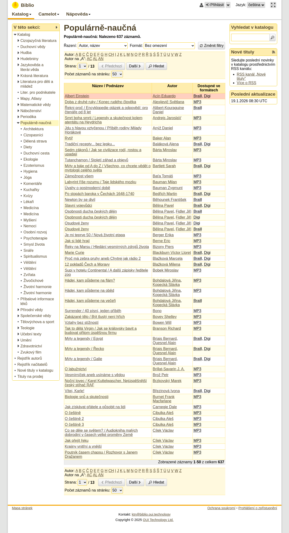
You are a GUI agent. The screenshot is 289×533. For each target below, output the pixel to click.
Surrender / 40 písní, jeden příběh (93, 311)
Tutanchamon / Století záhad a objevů (96, 160)
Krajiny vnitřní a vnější (83, 446)
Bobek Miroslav (165, 270)
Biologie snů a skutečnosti (87, 397)
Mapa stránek (22, 508)
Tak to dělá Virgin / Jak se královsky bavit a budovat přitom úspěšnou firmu (101, 330)
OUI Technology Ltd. (158, 520)
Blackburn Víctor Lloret (172, 253)
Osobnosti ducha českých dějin (91, 211)
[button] (228, 5)
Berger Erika (163, 235)
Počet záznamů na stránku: (87, 74)
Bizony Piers (163, 247)
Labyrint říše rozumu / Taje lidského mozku (100, 182)
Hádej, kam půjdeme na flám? (90, 280)
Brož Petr (160, 375)
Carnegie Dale (165, 407)
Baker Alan (162, 138)
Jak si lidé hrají (77, 241)
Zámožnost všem (79, 176)
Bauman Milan (165, 182)
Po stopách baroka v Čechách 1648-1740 (99, 194)
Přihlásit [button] (215, 5)
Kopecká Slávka (166, 285)
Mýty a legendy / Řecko (84, 349)
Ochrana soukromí (221, 508)
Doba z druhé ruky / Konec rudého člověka (100, 102)
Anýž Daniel (163, 128)
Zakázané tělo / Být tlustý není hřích (95, 317)
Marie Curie (74, 253)
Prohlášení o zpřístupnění (258, 508)
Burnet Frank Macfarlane (163, 399)
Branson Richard (167, 328)
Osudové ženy (77, 223)
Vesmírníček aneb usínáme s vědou (95, 375)
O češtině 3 (74, 425)
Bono (157, 311)
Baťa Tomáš (163, 176)
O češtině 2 (74, 419)
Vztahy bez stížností (82, 323)
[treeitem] (36, 35)
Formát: (136, 46)
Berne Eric (161, 241)
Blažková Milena (166, 264)
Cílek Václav (163, 430)
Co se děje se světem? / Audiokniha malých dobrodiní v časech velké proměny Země (101, 432)
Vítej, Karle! (74, 391)
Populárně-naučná (100, 27)
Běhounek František (169, 200)
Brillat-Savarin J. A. (168, 369)
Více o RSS (246, 83)
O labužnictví (76, 369)
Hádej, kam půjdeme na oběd (89, 291)
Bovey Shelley (164, 317)
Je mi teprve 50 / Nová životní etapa (95, 235)
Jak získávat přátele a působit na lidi (95, 407)
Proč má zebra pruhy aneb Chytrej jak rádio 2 (103, 258)
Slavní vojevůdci (78, 205)
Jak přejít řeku (76, 441)
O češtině (73, 413)
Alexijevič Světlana (168, 102)
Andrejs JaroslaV (167, 118)
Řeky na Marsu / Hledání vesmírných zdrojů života (107, 247)
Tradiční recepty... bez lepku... (90, 144)
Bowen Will (162, 323)
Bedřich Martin (165, 194)
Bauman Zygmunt (167, 188)
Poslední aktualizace (253, 94)
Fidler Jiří (183, 211)
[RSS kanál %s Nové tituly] (274, 52)
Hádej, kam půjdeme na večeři (90, 301)
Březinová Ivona (166, 391)
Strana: (71, 66)
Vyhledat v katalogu (252, 27)
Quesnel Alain (164, 343)
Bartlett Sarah (164, 166)
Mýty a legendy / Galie (83, 359)
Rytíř (69, 138)
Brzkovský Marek (167, 381)
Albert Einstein (77, 96)
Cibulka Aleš (163, 413)
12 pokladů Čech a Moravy (87, 264)
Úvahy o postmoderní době (87, 188)
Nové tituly (242, 51)
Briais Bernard (164, 339)
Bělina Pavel (163, 205)
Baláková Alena (166, 144)
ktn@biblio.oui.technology (151, 514)
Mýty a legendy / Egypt (84, 339)
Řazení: (70, 46)
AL (95, 59)
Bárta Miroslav (165, 150)
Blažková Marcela (167, 258)
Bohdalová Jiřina (166, 280)
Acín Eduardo (164, 96)
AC (89, 59)
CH (111, 55)
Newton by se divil (80, 200)
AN (100, 59)
